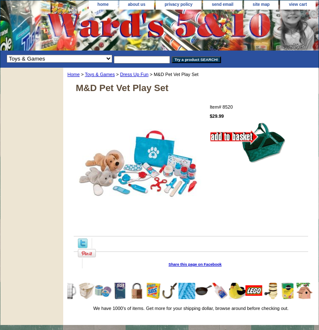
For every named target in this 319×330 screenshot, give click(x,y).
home (103, 4)
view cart (298, 4)
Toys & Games (100, 74)
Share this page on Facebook (195, 264)
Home (73, 74)
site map (261, 4)
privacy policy (179, 4)
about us (137, 4)
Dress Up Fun (134, 74)
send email (223, 4)
